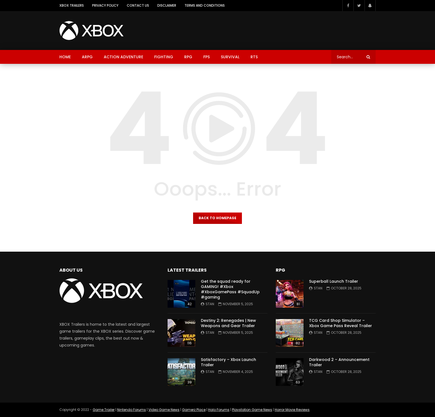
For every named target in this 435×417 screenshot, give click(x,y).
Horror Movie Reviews (292, 409)
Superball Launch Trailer (333, 281)
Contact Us (138, 5)
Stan (210, 304)
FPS (206, 57)
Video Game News (163, 409)
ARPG (87, 57)
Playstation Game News (252, 409)
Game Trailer (104, 409)
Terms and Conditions (204, 5)
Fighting (163, 57)
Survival (230, 57)
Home (65, 57)
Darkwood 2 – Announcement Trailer (339, 362)
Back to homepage (217, 218)
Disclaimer (166, 5)
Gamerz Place (194, 409)
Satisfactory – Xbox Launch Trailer (228, 362)
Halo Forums (218, 409)
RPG (188, 57)
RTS (254, 57)
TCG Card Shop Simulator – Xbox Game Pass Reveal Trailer (340, 323)
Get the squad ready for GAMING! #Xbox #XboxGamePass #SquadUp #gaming (230, 289)
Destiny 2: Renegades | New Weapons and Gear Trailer (228, 323)
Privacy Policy (105, 5)
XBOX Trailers (71, 5)
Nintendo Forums (131, 409)
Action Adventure (123, 57)
